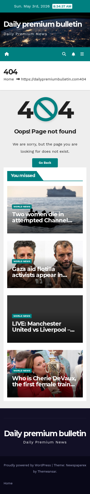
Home (9, 79)
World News (21, 206)
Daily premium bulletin (43, 24)
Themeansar (47, 471)
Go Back (45, 163)
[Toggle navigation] (82, 54)
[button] (64, 54)
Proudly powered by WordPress (28, 465)
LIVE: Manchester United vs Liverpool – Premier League (41, 329)
